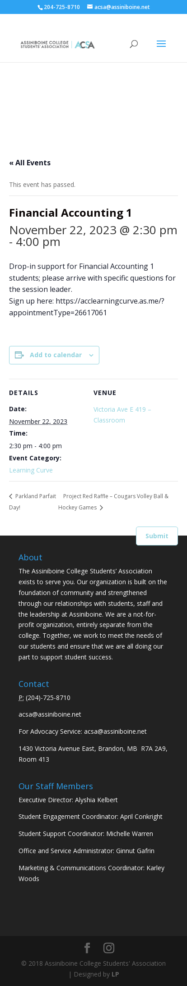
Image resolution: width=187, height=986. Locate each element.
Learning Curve (31, 470)
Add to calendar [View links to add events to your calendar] (56, 354)
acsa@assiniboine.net (50, 714)
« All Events (30, 163)
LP (115, 974)
